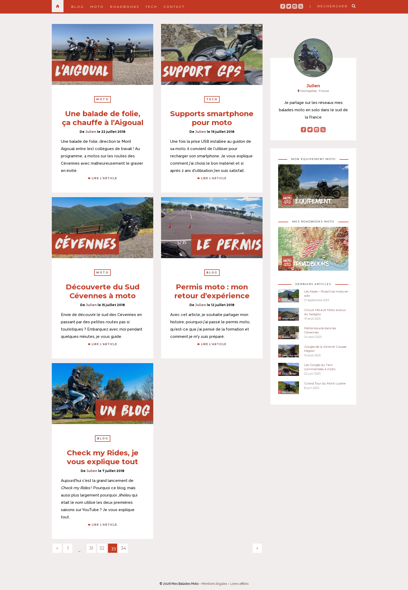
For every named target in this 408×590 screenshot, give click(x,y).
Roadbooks (124, 7)
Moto (97, 7)
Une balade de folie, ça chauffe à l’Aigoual (102, 118)
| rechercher (329, 6)
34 (123, 548)
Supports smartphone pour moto (211, 118)
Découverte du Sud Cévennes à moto (102, 291)
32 (102, 548)
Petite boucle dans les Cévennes (320, 330)
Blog (77, 7)
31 (91, 548)
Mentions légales (214, 584)
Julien (90, 132)
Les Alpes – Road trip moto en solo (326, 293)
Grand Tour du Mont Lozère (325, 383)
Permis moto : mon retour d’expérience (212, 291)
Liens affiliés (239, 584)
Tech (151, 7)
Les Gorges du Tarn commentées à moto (319, 367)
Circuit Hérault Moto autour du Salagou (325, 312)
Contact (174, 7)
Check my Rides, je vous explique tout (102, 457)
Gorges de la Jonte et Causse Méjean (325, 349)
